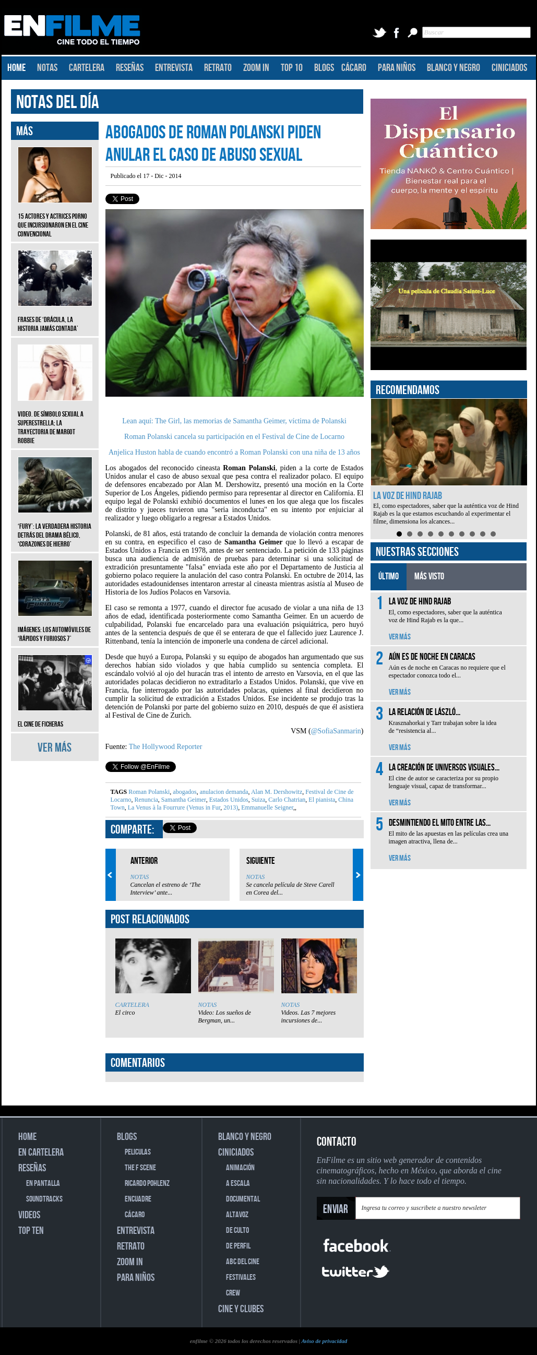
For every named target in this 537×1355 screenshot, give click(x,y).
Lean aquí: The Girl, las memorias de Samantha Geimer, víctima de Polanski (234, 421)
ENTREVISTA (174, 68)
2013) (230, 807)
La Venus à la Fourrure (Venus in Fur (173, 807)
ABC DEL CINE (242, 1262)
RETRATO (218, 68)
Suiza (258, 799)
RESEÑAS (130, 68)
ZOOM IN (256, 68)
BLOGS (324, 68)
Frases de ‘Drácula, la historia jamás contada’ (55, 316)
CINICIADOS (509, 68)
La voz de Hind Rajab (407, 496)
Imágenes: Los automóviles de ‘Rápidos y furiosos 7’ (55, 626)
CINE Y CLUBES (241, 1309)
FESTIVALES (241, 1277)
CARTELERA (86, 68)
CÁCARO (353, 68)
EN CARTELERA (41, 1152)
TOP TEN (31, 1231)
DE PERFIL (238, 1246)
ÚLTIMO (388, 576)
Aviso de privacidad (324, 1341)
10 (493, 534)
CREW (233, 1293)
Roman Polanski (149, 791)
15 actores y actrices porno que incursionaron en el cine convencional (55, 217)
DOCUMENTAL (243, 1199)
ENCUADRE (138, 1199)
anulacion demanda (223, 791)
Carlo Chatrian (286, 799)
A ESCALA (238, 1183)
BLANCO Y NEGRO (453, 68)
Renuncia (145, 799)
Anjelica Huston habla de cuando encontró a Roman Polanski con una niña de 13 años (234, 452)
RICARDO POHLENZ (147, 1183)
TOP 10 (292, 68)
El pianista (321, 799)
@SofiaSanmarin (336, 731)
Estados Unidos (228, 799)
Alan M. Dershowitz (276, 791)
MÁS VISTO (429, 576)
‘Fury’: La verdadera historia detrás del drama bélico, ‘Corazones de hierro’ (55, 527)
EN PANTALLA (43, 1183)
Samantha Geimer (183, 799)
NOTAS (47, 68)
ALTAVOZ (237, 1215)
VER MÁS (54, 747)
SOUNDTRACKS (44, 1199)
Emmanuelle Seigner (266, 807)
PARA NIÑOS (396, 68)
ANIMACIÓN (240, 1168)
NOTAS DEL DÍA (57, 102)
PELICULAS (138, 1152)
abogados (183, 791)
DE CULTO (237, 1230)
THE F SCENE (140, 1168)
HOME (16, 68)
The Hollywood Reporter (165, 747)
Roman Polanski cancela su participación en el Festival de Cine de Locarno (234, 437)
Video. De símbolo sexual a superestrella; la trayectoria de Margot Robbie (55, 419)
